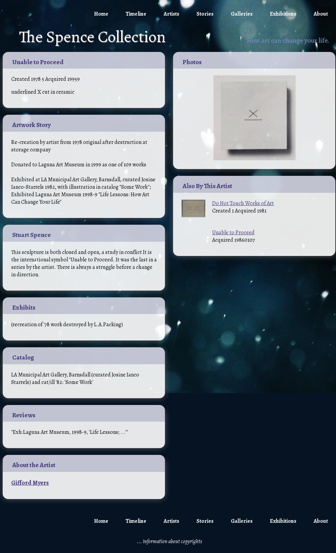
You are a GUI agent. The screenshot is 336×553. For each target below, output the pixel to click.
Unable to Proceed (233, 232)
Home (101, 14)
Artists (171, 14)
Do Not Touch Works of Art (243, 203)
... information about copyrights (169, 541)
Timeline (136, 14)
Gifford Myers (30, 483)
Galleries (242, 14)
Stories (205, 14)
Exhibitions (283, 14)
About (321, 14)
